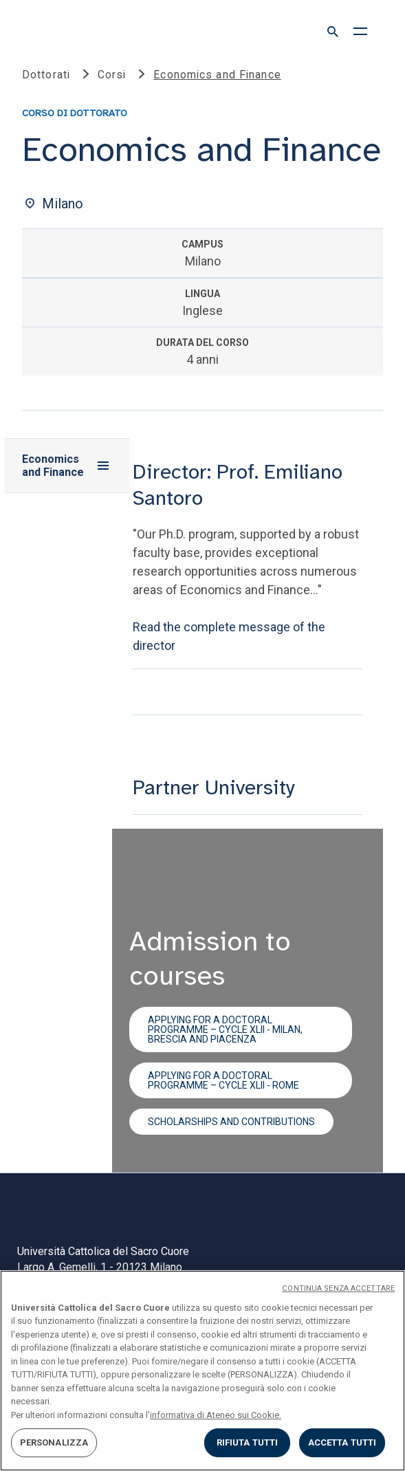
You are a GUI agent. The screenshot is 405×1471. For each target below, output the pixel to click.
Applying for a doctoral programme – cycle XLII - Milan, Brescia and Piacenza (225, 1029)
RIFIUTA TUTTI (247, 1442)
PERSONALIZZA (54, 1442)
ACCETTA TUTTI (342, 1442)
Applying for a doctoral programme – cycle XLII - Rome (223, 1080)
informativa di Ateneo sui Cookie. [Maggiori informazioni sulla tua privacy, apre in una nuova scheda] (215, 1415)
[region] (202, 1370)
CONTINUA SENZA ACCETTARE (338, 1288)
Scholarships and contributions (231, 1121)
